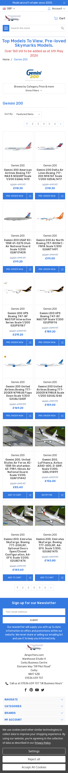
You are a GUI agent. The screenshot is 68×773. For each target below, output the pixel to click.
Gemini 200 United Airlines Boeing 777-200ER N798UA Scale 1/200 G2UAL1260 (50, 391)
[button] (34, 88)
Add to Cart (14, 495)
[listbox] (28, 114)
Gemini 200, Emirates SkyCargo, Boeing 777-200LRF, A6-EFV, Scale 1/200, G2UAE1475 (50, 545)
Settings (34, 751)
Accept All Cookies (34, 767)
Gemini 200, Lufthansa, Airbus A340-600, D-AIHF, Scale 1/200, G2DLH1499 (50, 466)
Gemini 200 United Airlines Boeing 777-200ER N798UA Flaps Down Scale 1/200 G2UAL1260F (18, 393)
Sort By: (9, 114)
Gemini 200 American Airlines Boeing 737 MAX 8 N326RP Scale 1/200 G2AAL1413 (18, 174)
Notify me (47, 495)
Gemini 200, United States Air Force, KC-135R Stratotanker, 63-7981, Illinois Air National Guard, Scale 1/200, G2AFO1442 (18, 469)
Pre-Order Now (14, 196)
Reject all (34, 759)
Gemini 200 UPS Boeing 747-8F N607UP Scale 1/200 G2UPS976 (50, 318)
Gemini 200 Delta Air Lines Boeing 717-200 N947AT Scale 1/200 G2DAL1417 (50, 174)
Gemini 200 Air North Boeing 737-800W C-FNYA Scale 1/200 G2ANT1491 (50, 245)
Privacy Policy (42, 742)
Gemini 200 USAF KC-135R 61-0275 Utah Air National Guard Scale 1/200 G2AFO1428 (18, 246)
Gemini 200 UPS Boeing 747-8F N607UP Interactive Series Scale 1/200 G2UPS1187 (18, 319)
